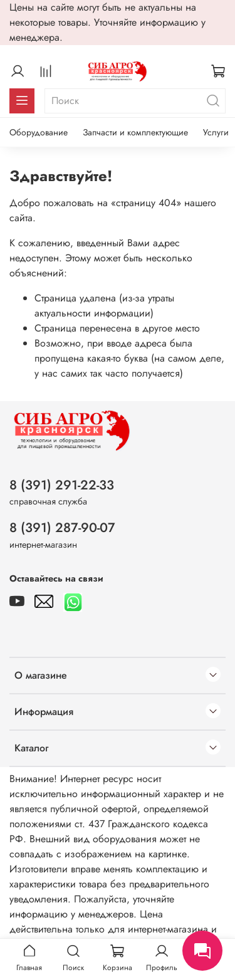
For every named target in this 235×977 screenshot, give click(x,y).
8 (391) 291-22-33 (61, 485)
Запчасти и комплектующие (135, 132)
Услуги (216, 132)
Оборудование (38, 132)
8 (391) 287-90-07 (62, 527)
